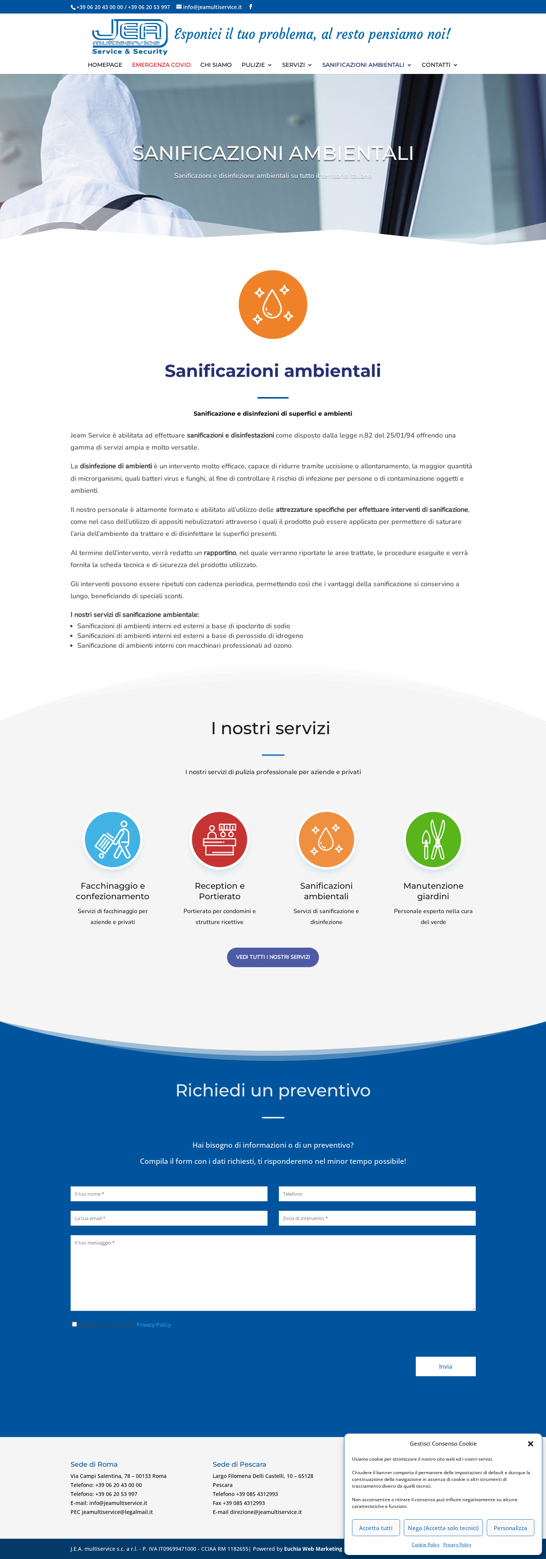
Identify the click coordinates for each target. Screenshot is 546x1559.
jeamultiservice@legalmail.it (117, 1511)
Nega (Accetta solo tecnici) (443, 1528)
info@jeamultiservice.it (118, 1502)
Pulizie (253, 65)
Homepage (105, 65)
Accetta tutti (376, 1528)
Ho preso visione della (121, 1324)
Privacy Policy (457, 1544)
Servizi (293, 65)
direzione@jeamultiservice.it (266, 1511)
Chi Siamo (216, 65)
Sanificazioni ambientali (363, 65)
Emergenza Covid (161, 65)
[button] (530, 1444)
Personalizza (510, 1528)
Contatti (436, 65)
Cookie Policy (425, 1544)
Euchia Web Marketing (313, 1548)
